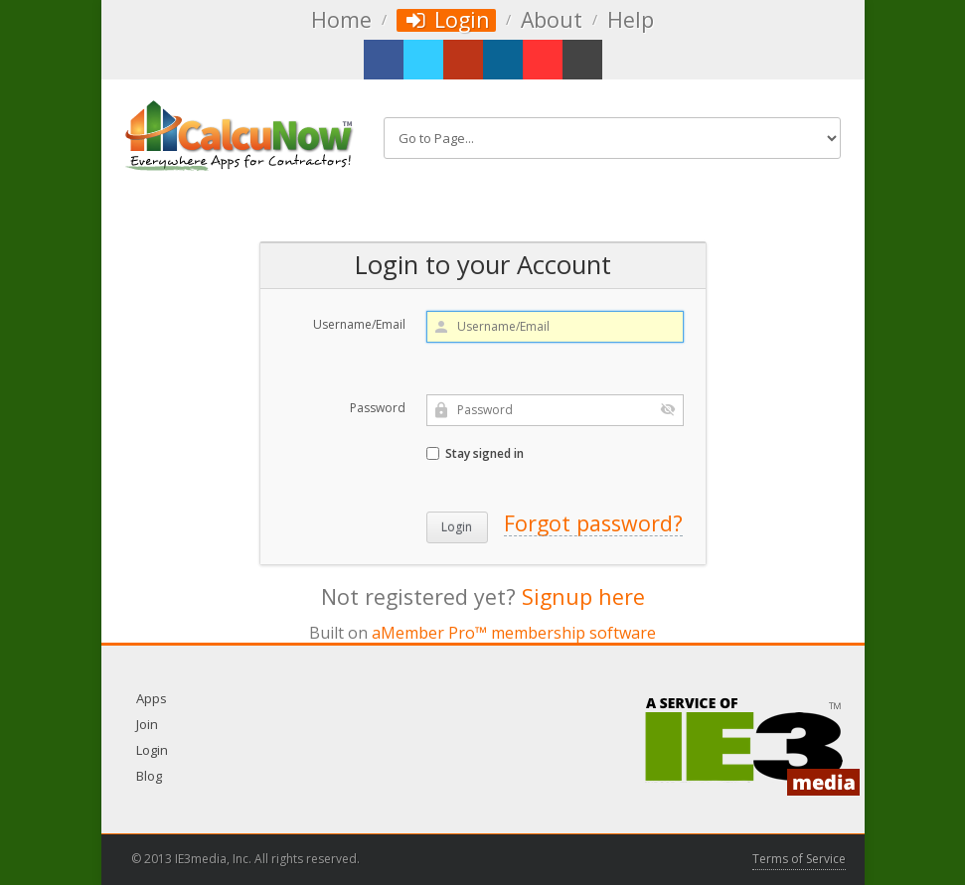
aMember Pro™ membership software (514, 633)
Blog (149, 776)
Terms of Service (799, 858)
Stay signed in (475, 453)
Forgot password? (593, 523)
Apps (151, 698)
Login (446, 20)
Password (377, 407)
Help (630, 20)
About (551, 20)
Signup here (583, 596)
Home (341, 20)
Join (147, 724)
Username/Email (359, 324)
